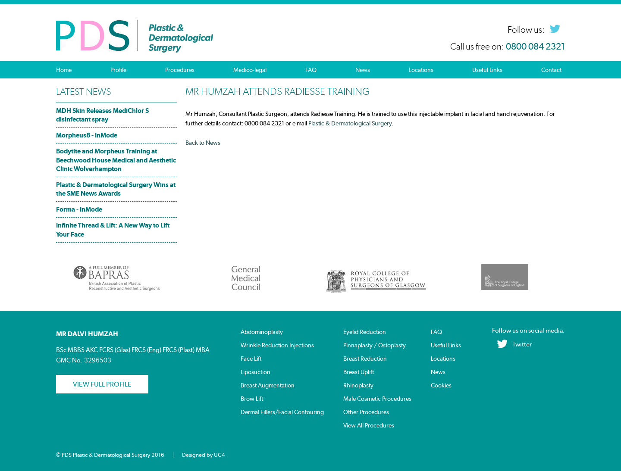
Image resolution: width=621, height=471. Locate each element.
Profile (118, 69)
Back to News (202, 142)
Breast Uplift (358, 372)
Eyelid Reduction (364, 332)
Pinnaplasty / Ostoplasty (374, 345)
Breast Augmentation (268, 385)
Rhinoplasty (358, 385)
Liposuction (255, 372)
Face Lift (251, 358)
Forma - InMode (79, 209)
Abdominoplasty (262, 332)
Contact (551, 69)
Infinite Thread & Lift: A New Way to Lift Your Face (112, 229)
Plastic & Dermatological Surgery (350, 123)
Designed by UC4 (203, 455)
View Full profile (102, 384)
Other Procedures (366, 412)
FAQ (311, 69)
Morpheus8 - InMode (86, 135)
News (362, 69)
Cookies (441, 385)
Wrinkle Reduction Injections (277, 345)
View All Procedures (368, 425)
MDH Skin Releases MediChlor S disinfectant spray (102, 115)
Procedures (179, 69)
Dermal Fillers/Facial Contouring (282, 412)
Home (64, 69)
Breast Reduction (365, 358)
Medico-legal (250, 69)
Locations (421, 69)
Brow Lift (252, 398)
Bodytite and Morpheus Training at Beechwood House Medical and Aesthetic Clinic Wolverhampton (116, 159)
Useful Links (487, 69)
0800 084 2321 (535, 46)
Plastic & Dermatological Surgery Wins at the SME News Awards (116, 189)
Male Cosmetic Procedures (377, 398)
